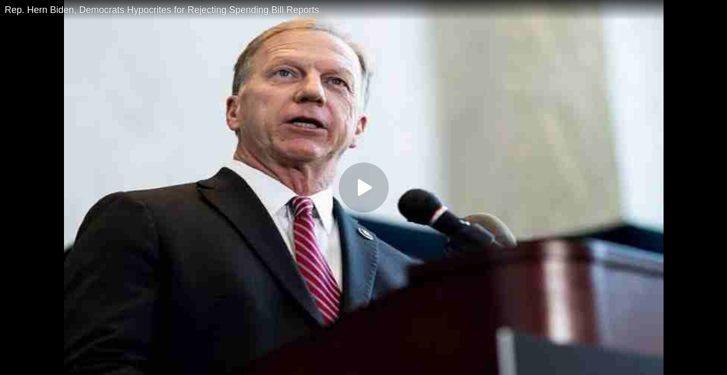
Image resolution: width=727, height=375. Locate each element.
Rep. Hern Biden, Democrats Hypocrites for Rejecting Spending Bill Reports (162, 10)
